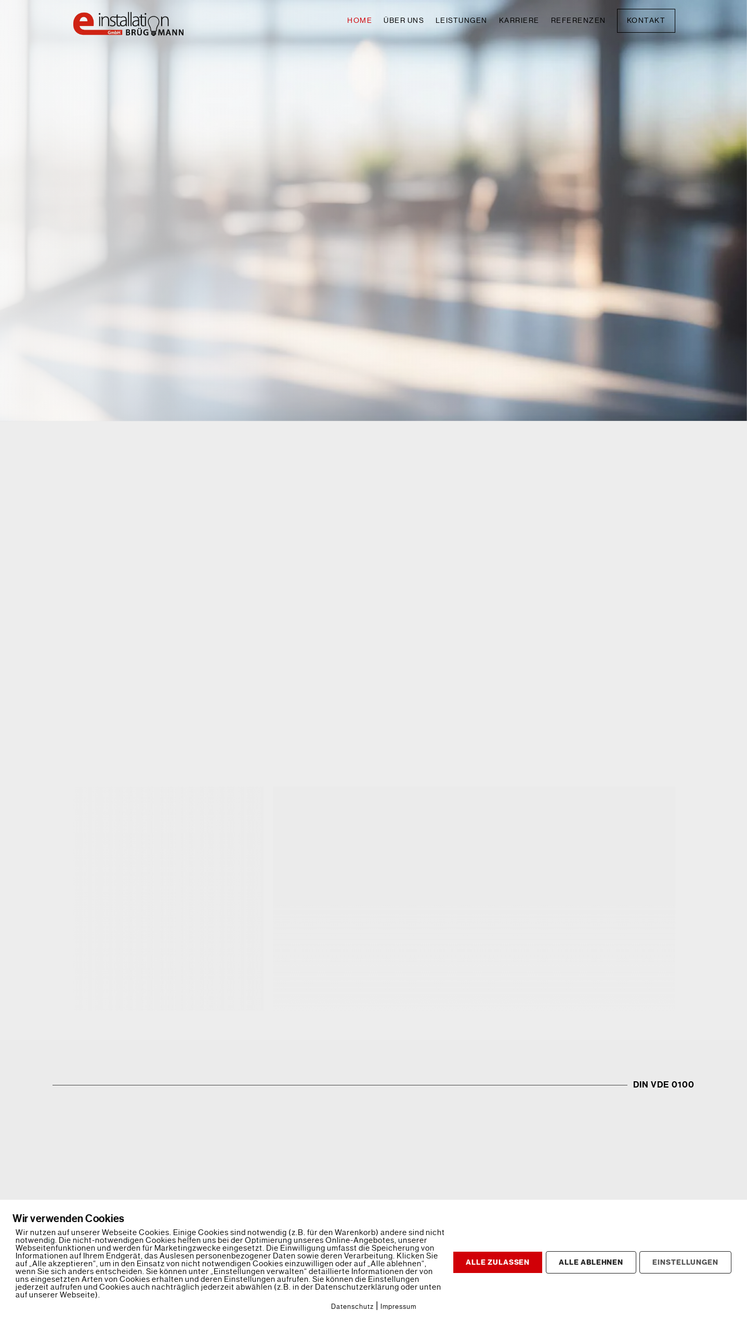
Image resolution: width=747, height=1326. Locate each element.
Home (359, 20)
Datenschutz (352, 1306)
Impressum (398, 1306)
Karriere (519, 20)
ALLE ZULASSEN (498, 1262)
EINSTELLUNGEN (685, 1262)
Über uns (404, 20)
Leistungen (462, 20)
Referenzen (578, 20)
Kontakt (646, 20)
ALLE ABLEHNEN (591, 1262)
